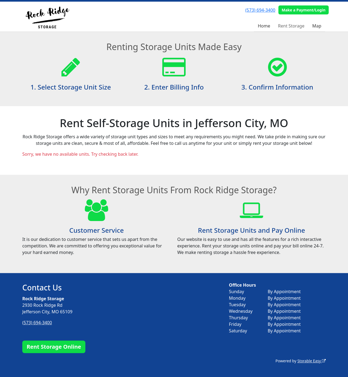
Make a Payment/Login (303, 10)
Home (264, 26)
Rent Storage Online (54, 346)
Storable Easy (311, 360)
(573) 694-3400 (260, 10)
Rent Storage (291, 26)
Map (316, 26)
